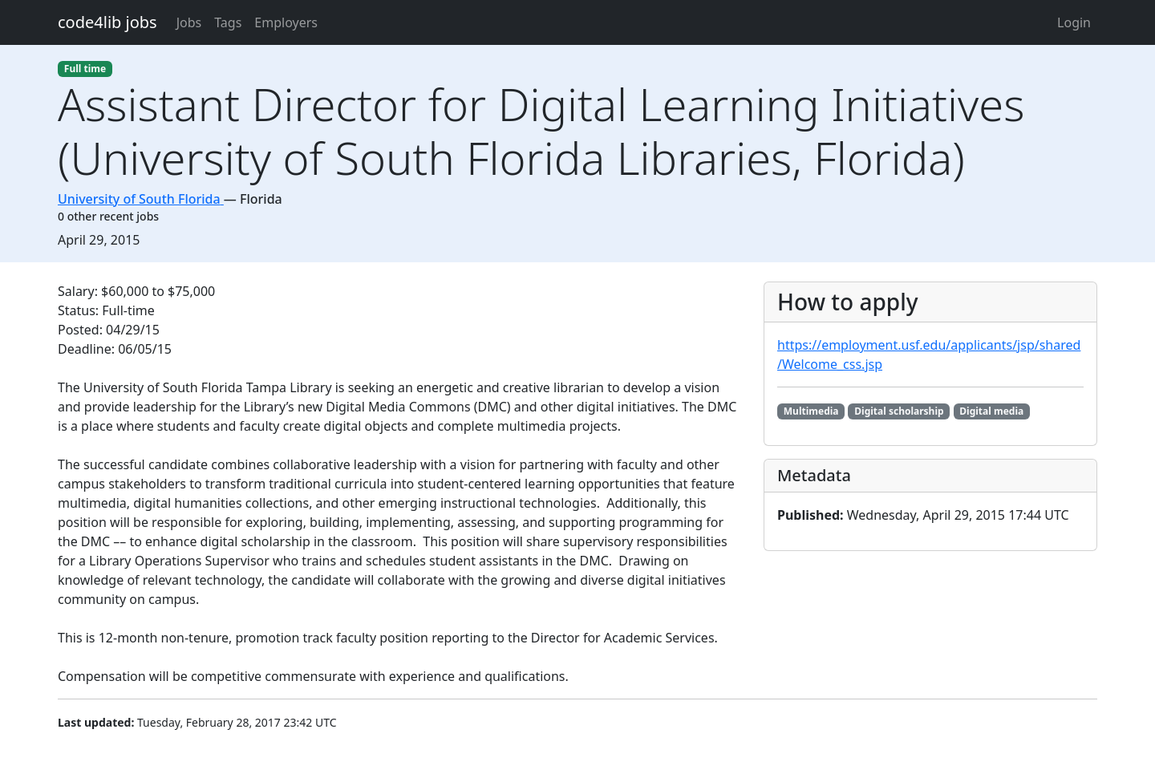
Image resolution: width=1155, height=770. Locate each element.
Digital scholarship (898, 411)
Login (1074, 22)
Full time (85, 68)
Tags (227, 22)
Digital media (991, 411)
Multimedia (811, 411)
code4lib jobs (107, 22)
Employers (286, 22)
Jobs (189, 22)
